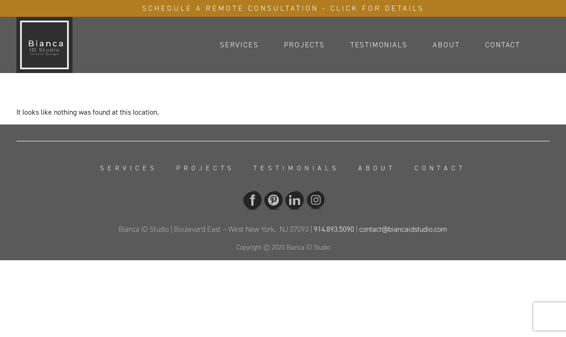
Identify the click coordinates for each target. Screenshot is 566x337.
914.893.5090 (334, 229)
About (446, 45)
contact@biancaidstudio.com (403, 229)
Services (239, 45)
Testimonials (378, 45)
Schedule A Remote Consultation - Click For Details (283, 8)
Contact (502, 45)
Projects (304, 45)
